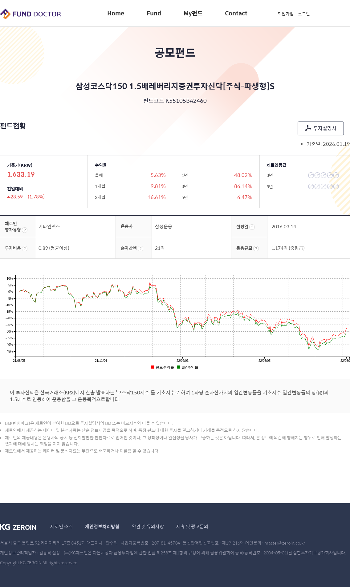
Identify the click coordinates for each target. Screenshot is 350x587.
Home (115, 13)
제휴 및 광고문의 (192, 526)
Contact (236, 13)
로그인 (304, 13)
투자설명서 (320, 128)
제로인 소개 (61, 526)
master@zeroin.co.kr (284, 542)
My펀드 (193, 13)
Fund (154, 13)
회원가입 (286, 13)
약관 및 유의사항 (148, 526)
